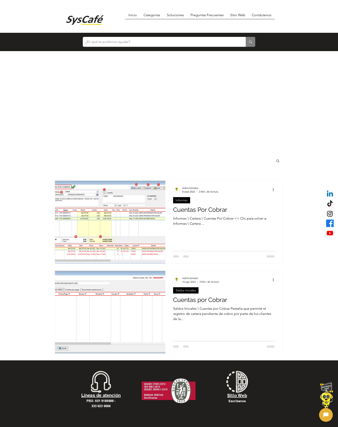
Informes (182, 200)
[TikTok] (330, 204)
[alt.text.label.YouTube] (330, 233)
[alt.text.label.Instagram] (330, 213)
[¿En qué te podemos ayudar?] (161, 42)
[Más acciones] (274, 189)
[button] (278, 161)
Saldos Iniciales (186, 290)
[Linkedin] (330, 194)
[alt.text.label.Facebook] (330, 223)
